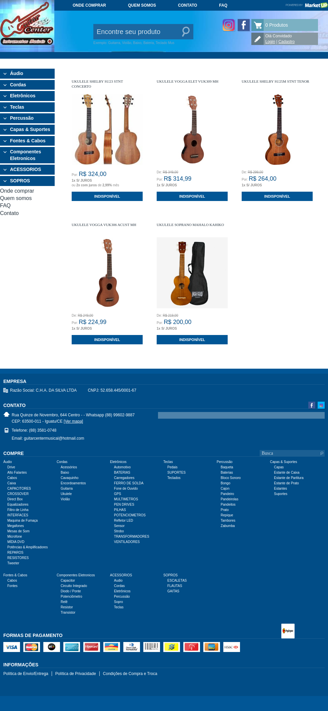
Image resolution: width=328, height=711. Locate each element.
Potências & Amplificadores (27, 547)
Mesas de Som (18, 531)
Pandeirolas (229, 499)
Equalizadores (17, 504)
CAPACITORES (19, 488)
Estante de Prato (286, 483)
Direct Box (15, 499)
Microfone (14, 536)
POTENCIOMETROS (130, 515)
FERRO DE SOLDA (128, 483)
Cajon (225, 488)
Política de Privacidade (75, 673)
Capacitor (68, 580)
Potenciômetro (71, 596)
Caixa (11, 483)
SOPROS (20, 180)
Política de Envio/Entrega (25, 673)
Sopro (118, 602)
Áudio (16, 73)
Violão (65, 499)
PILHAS (120, 510)
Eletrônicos (22, 95)
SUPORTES (176, 472)
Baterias (227, 472)
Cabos (12, 478)
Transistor (68, 612)
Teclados (173, 478)
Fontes (12, 586)
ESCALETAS (177, 580)
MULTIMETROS (126, 499)
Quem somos (142, 5)
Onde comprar (89, 5)
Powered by (307, 5)
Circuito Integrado (74, 586)
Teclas (17, 107)
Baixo (65, 472)
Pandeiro (227, 494)
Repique (227, 515)
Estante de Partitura (288, 478)
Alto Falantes (17, 472)
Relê (64, 602)
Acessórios (69, 467)
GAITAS (173, 591)
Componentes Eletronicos (25, 155)
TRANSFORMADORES (131, 536)
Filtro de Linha (17, 510)
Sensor (119, 526)
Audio (118, 580)
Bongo (225, 483)
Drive (11, 467)
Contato (187, 5)
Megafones (15, 526)
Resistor (67, 607)
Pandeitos (228, 504)
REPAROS (15, 552)
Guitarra (67, 488)
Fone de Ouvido (126, 488)
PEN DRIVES (124, 504)
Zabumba (228, 526)
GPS (117, 494)
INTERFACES (17, 515)
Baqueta (227, 467)
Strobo (119, 531)
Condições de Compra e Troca (130, 673)
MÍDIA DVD (15, 542)
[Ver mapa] (73, 421)
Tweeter (13, 563)
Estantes (280, 488)
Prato (225, 510)
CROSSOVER (18, 494)
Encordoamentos (73, 483)
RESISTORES (18, 558)
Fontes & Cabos (28, 140)
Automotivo (122, 467)
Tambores (228, 520)
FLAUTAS (174, 586)
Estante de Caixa (286, 472)
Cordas (18, 84)
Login (270, 41)
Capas (279, 467)
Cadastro (286, 41)
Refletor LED (123, 520)
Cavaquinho (69, 478)
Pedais (172, 467)
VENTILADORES (127, 542)
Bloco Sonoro (231, 478)
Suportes (280, 494)
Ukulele (66, 494)
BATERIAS (122, 472)
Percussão (22, 118)
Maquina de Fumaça (22, 520)
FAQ (223, 5)
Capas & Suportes (30, 129)
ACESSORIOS (25, 169)
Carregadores (124, 478)
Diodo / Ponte (71, 591)
